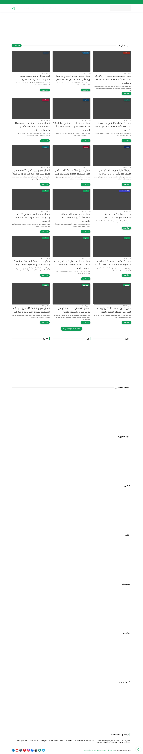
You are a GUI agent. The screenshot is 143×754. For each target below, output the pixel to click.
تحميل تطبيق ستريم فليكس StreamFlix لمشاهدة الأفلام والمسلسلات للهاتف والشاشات (113, 79)
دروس (33, 8)
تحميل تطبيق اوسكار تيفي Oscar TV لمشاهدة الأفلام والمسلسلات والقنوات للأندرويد (113, 126)
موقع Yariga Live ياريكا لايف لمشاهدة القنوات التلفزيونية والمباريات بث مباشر (32, 263)
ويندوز (95, 8)
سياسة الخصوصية (107, 2)
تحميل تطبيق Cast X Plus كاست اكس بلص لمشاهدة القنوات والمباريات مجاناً (72, 172)
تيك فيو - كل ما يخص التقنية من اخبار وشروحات (99, 750)
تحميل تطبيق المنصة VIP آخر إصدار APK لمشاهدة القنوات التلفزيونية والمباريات (31, 310)
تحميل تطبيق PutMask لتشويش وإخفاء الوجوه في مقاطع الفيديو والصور (113, 310)
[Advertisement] (71, 29)
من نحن (117, 2)
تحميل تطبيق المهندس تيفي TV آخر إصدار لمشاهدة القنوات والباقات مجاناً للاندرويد (32, 217)
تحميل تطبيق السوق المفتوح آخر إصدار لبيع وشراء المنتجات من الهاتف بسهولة (72, 78)
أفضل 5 (47, 8)
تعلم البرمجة (75, 8)
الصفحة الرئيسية (126, 2)
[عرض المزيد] (17, 45)
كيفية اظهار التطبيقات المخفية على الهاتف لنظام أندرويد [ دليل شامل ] (115, 172)
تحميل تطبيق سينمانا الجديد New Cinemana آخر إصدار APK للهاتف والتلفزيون (75, 217)
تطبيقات (67, 8)
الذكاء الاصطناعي (86, 8)
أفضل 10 (40, 8)
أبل (100, 8)
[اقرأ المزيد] (126, 93)
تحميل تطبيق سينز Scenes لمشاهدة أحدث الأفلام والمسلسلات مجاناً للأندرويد (112, 263)
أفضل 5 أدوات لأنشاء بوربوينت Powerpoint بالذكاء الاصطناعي (117, 216)
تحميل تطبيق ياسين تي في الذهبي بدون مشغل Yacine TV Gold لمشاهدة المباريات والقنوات (72, 264)
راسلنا (86, 2)
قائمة (28, 8)
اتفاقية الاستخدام (95, 2)
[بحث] (13, 8)
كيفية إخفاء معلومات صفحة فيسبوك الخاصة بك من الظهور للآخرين (73, 310)
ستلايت (54, 8)
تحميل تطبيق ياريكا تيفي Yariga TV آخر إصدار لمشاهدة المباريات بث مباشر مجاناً (31, 172)
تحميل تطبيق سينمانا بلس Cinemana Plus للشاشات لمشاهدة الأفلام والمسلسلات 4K (32, 126)
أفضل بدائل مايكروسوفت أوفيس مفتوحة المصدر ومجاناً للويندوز (34, 78)
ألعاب (60, 8)
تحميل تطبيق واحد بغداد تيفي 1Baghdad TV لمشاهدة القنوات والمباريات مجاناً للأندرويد (71, 126)
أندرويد (105, 8)
